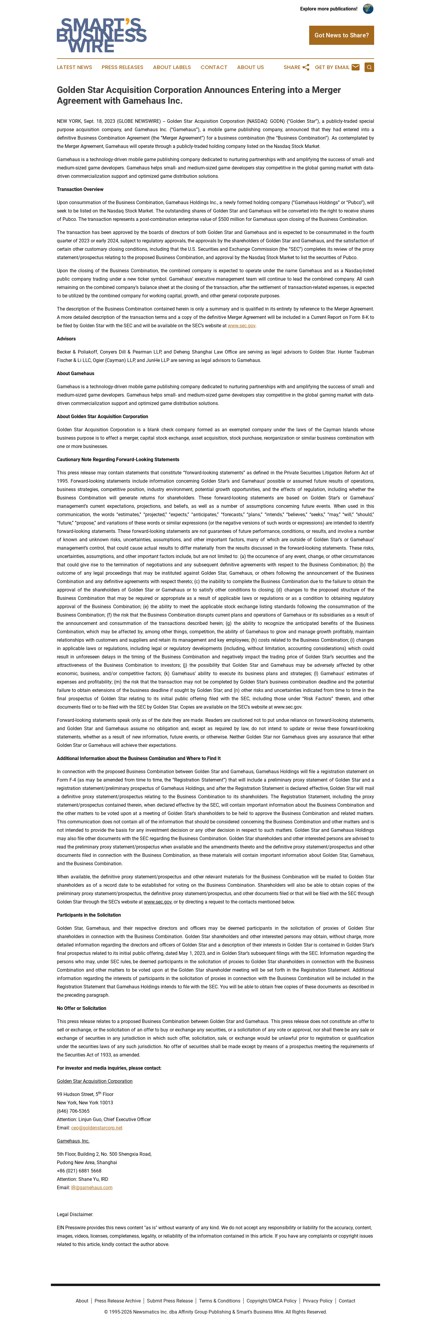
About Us (250, 67)
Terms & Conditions (219, 1301)
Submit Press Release (170, 1301)
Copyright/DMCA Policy (272, 1301)
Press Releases (122, 67)
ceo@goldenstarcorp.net (96, 1128)
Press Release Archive (118, 1301)
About (82, 1301)
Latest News (74, 67)
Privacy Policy (318, 1301)
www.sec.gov (241, 325)
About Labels (172, 67)
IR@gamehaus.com (92, 1187)
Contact (214, 67)
